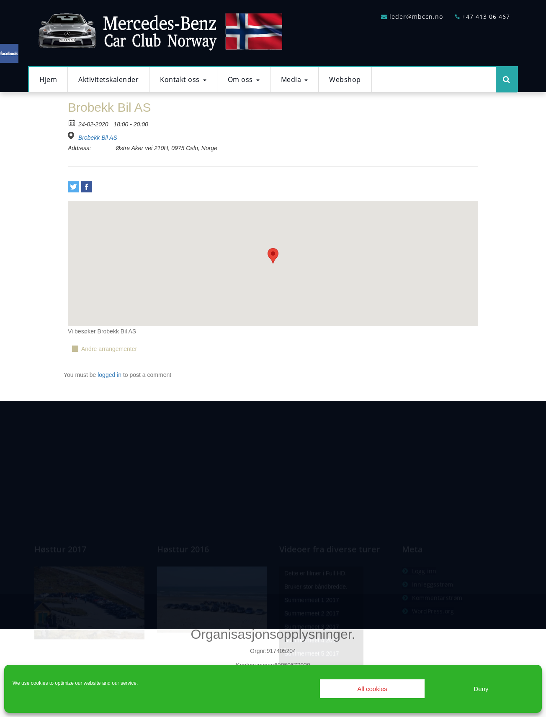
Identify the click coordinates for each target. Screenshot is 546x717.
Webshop (345, 79)
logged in (109, 374)
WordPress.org (433, 638)
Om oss (244, 79)
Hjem (48, 79)
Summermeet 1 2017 (311, 627)
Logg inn (424, 598)
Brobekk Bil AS (97, 137)
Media (294, 79)
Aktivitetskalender (108, 79)
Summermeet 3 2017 (311, 653)
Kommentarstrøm (437, 625)
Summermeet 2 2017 (311, 640)
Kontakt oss (183, 79)
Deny (481, 688)
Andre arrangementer (109, 349)
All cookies (372, 688)
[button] (273, 256)
